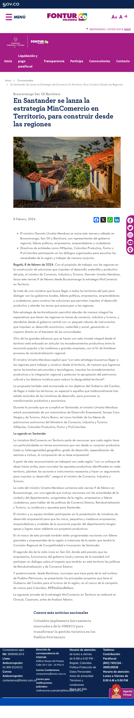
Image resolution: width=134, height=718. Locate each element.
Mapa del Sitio (78, 689)
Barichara (53, 94)
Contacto (123, 61)
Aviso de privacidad (81, 676)
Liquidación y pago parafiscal (27, 61)
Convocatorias (99, 61)
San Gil (40, 94)
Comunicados (25, 80)
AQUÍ (127, 29)
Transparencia (54, 61)
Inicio (8, 61)
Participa (76, 61)
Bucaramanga (23, 94)
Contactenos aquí (13, 649)
